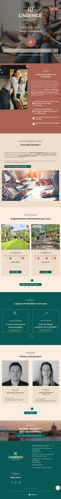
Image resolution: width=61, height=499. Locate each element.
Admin (39, 491)
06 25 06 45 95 (40, 399)
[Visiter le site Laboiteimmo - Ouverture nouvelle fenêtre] (33, 495)
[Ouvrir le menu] (53, 9)
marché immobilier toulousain (27, 155)
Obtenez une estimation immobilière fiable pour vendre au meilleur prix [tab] (45, 111)
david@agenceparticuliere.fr (14, 400)
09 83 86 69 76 (37, 465)
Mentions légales (30, 491)
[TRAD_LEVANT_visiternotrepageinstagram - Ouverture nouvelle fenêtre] (15, 482)
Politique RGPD (47, 491)
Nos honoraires (9, 491)
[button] (32, 280)
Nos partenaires (19, 491)
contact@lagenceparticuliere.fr (42, 467)
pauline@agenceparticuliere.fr (45, 401)
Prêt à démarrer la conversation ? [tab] (47, 124)
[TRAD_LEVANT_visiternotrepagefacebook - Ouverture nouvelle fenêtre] (12, 482)
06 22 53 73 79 (9, 398)
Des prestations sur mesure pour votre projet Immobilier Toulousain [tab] (46, 103)
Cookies (56, 491)
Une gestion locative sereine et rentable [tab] (46, 118)
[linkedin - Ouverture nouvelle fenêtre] (19, 482)
